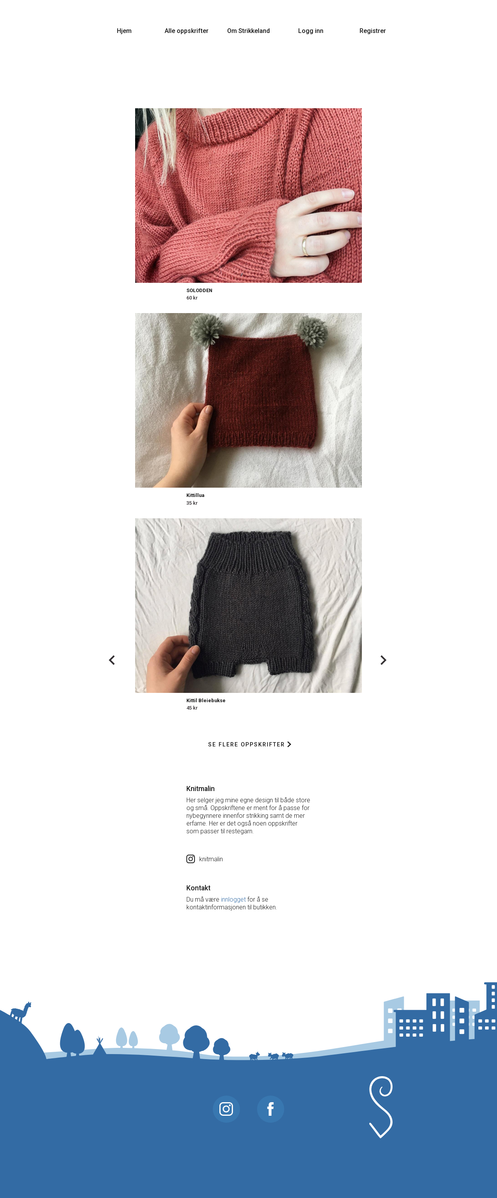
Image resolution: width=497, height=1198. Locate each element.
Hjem (124, 31)
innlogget (233, 899)
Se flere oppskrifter (249, 744)
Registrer (373, 31)
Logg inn (310, 31)
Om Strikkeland (248, 31)
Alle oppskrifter (187, 31)
